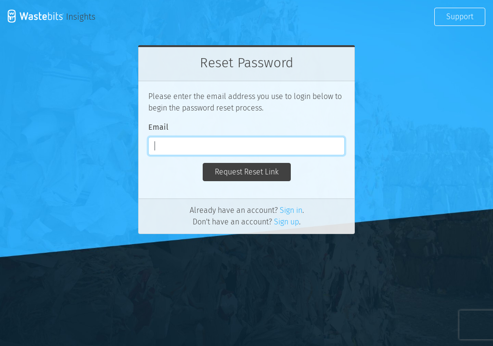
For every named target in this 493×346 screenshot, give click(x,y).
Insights (51, 16)
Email (158, 127)
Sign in (291, 210)
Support (459, 16)
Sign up (286, 221)
